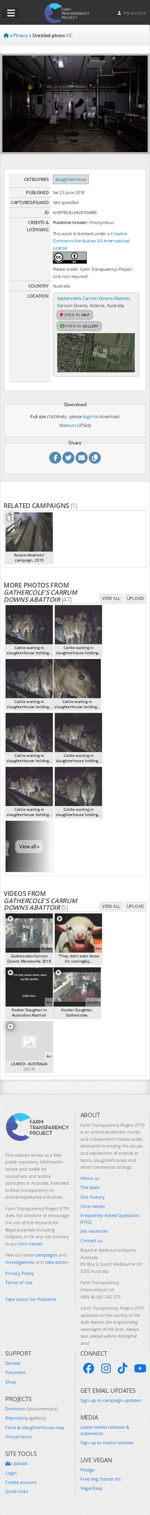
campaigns (46, 1255)
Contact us (91, 1240)
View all (111, 598)
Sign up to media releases (107, 1443)
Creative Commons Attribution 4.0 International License (91, 240)
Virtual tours (18, 1437)
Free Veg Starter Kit (100, 1479)
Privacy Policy (19, 1273)
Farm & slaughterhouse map (34, 1427)
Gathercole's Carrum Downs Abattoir (93, 298)
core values (30, 1244)
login (88, 416)
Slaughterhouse (70, 179)
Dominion (31, 1409)
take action (56, 1262)
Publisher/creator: (71, 222)
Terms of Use (18, 1282)
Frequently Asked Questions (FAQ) (109, 1218)
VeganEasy (91, 1488)
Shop (10, 1382)
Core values (92, 1206)
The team (90, 1187)
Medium (67, 425)
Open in (75, 315)
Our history (92, 1197)
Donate (12, 1363)
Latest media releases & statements (104, 1430)
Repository (25, 1418)
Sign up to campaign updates (110, 1400)
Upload (135, 598)
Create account (20, 1482)
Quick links (16, 1491)
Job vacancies (94, 1231)
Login (11, 1473)
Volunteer (15, 1372)
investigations (19, 1262)
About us (89, 1178)
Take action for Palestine (30, 1299)
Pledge (87, 1470)
